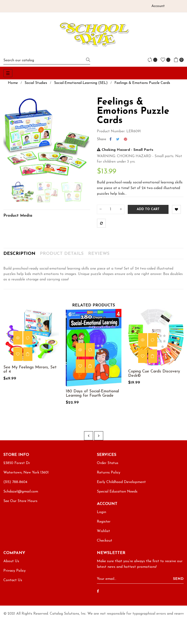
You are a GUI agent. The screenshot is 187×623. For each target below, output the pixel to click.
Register (103, 524)
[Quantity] (110, 209)
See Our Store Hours (20, 503)
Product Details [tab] (62, 255)
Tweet (117, 139)
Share (110, 139)
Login (101, 514)
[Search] (46, 60)
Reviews (98, 255)
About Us (11, 564)
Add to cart (148, 209)
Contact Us (12, 583)
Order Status (107, 465)
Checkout (104, 543)
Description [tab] (19, 255)
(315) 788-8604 (15, 484)
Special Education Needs (117, 494)
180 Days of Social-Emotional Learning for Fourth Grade (92, 395)
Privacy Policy (14, 573)
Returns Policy (108, 475)
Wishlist (103, 533)
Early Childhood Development (121, 484)
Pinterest (125, 139)
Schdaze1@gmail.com (20, 494)
